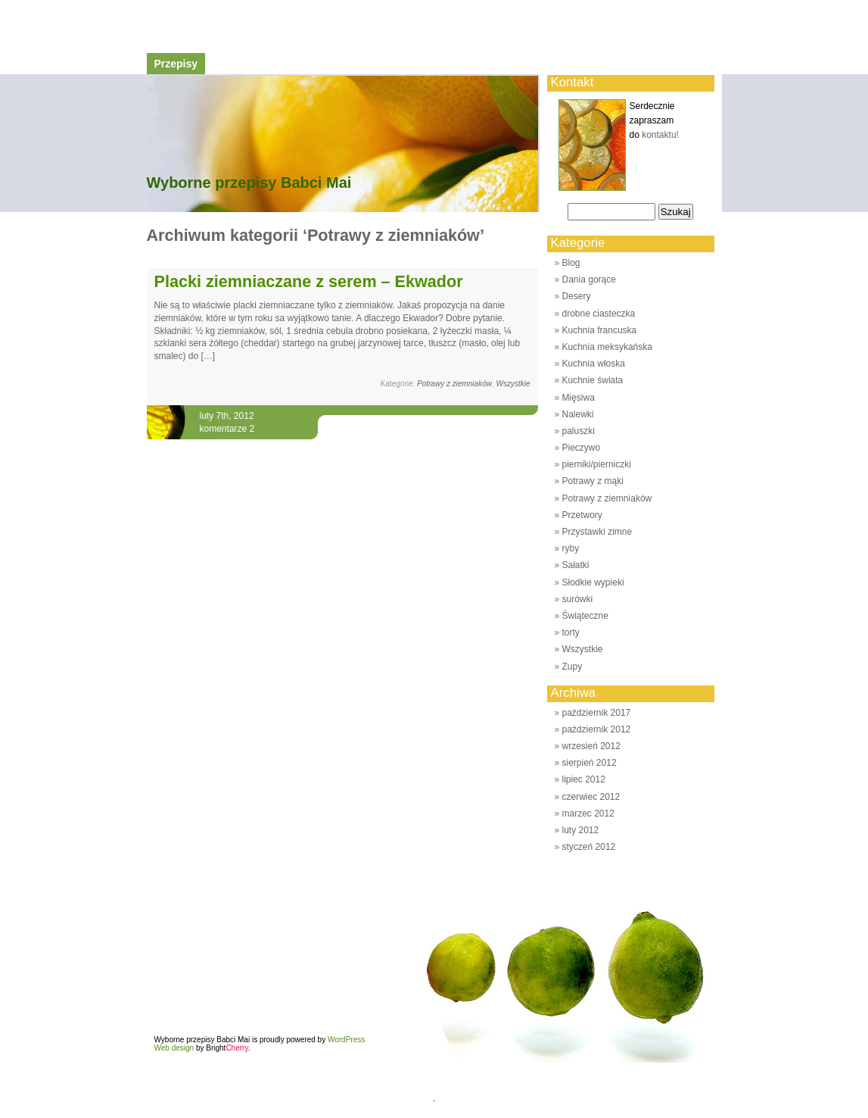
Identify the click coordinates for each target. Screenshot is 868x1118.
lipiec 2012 (583, 779)
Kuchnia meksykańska (607, 347)
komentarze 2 (227, 428)
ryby (571, 548)
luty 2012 (580, 830)
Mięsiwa (578, 397)
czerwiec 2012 (591, 797)
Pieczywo (581, 447)
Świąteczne (585, 616)
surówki (577, 599)
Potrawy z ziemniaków (454, 383)
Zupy (572, 666)
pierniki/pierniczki (596, 464)
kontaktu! (660, 135)
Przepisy (176, 64)
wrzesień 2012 (591, 746)
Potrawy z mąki (593, 481)
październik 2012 (596, 729)
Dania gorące (589, 279)
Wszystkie (513, 383)
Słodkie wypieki (593, 582)
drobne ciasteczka (599, 313)
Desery (576, 296)
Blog (571, 263)
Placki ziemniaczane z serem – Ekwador (308, 281)
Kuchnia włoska (593, 363)
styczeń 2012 (589, 847)
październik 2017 (596, 712)
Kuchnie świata (593, 380)
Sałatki (576, 565)
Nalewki (578, 414)
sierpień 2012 (589, 762)
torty (571, 632)
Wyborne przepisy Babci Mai (249, 182)
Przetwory (582, 515)
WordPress (346, 1039)
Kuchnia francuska (599, 330)
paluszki (578, 431)
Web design (174, 1048)
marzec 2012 (588, 813)
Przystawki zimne (597, 531)
